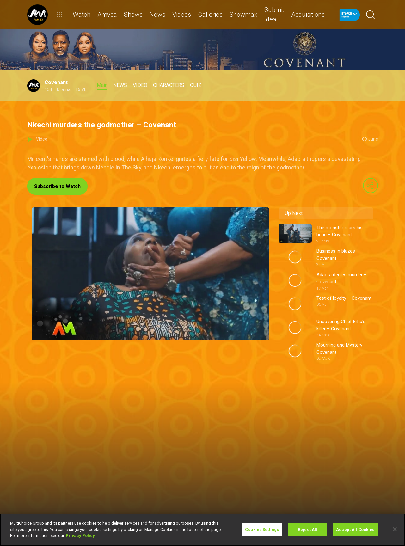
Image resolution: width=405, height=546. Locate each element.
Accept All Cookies (355, 529)
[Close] (395, 529)
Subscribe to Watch (57, 186)
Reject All (307, 529)
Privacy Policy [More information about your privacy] (80, 535)
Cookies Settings (262, 529)
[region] (202, 530)
